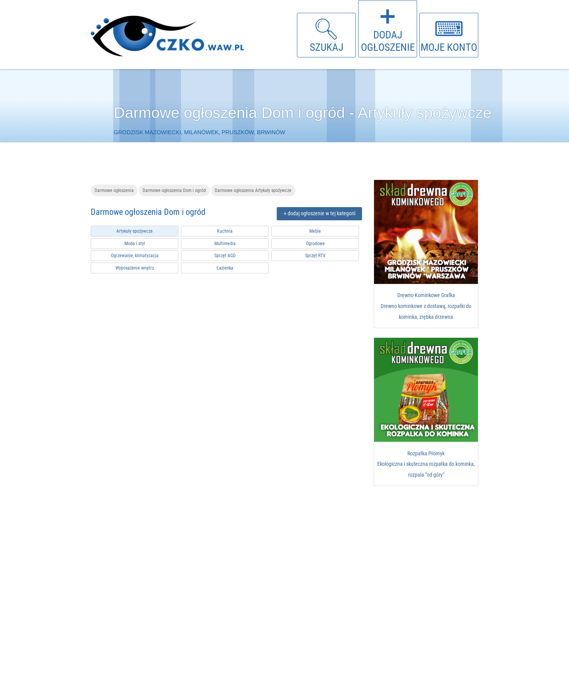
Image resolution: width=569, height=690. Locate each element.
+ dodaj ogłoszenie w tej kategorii (319, 213)
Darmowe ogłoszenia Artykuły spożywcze (253, 190)
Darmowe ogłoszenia (114, 190)
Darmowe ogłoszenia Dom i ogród (174, 190)
